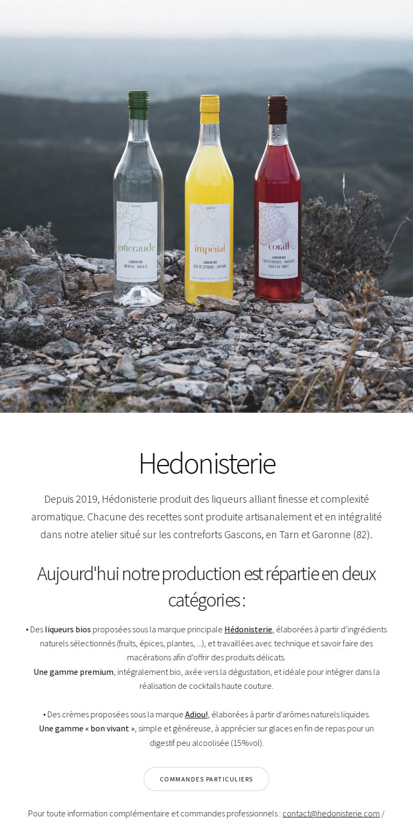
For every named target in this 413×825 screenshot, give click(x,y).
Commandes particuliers (206, 779)
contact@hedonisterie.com (330, 813)
